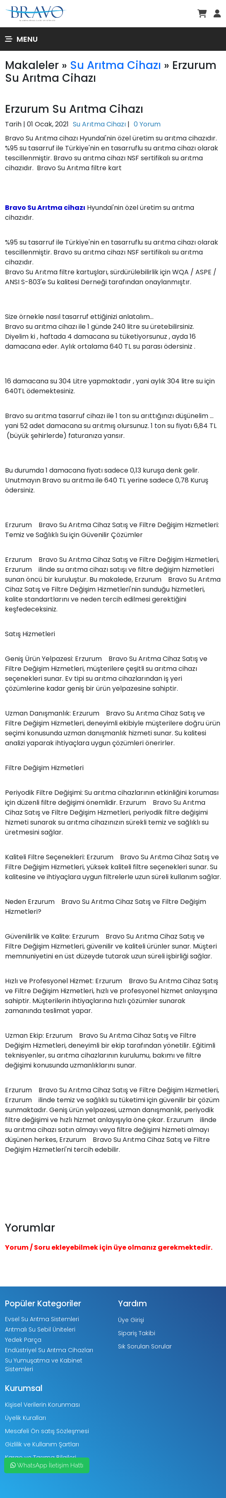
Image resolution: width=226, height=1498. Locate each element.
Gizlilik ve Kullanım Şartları (42, 1444)
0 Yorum (147, 124)
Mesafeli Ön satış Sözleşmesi (47, 1431)
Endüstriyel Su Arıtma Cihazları (49, 1350)
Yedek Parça (23, 1340)
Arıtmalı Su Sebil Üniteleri (40, 1329)
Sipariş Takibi (136, 1333)
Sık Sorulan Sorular (145, 1346)
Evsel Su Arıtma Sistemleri (42, 1319)
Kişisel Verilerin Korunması (42, 1405)
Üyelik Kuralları (25, 1418)
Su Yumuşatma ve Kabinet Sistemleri (43, 1364)
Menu (21, 39)
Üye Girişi (131, 1320)
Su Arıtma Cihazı (115, 65)
